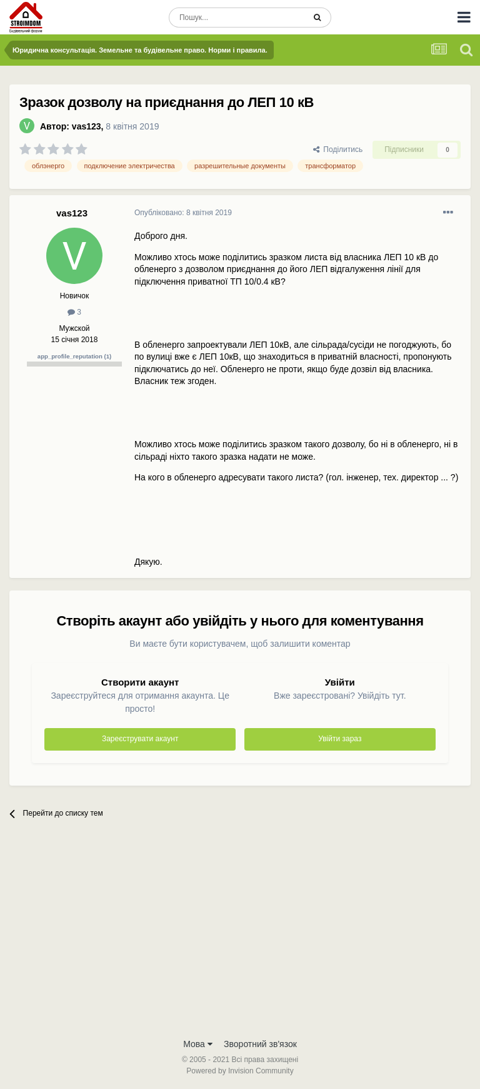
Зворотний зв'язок (260, 1044)
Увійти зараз (339, 738)
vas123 (86, 126)
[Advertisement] (240, 937)
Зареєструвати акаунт (140, 738)
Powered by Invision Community (239, 1070)
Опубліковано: (183, 212)
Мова (197, 1044)
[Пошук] (236, 17)
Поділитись (338, 149)
